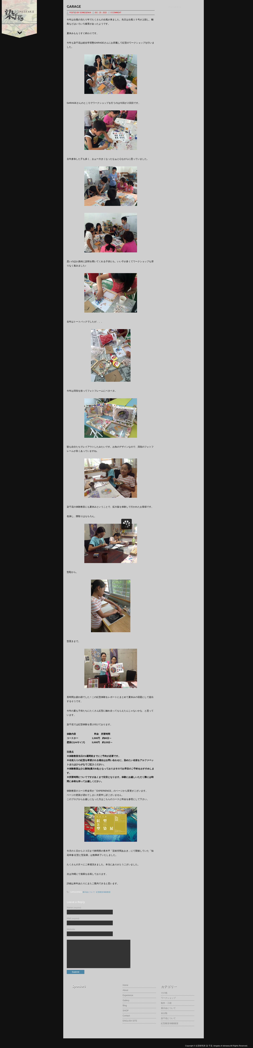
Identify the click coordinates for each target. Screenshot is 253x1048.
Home (125, 990)
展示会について (89, 892)
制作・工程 (166, 1008)
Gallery (126, 1005)
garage (74, 6)
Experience (128, 1000)
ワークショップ (168, 1003)
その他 (164, 998)
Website (71, 929)
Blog (125, 1011)
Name (74, 907)
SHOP (126, 1016)
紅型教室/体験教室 (103, 892)
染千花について (168, 1023)
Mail (73, 918)
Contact (126, 1021)
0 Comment (116, 13)
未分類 (164, 1018)
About (125, 995)
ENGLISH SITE (130, 1026)
